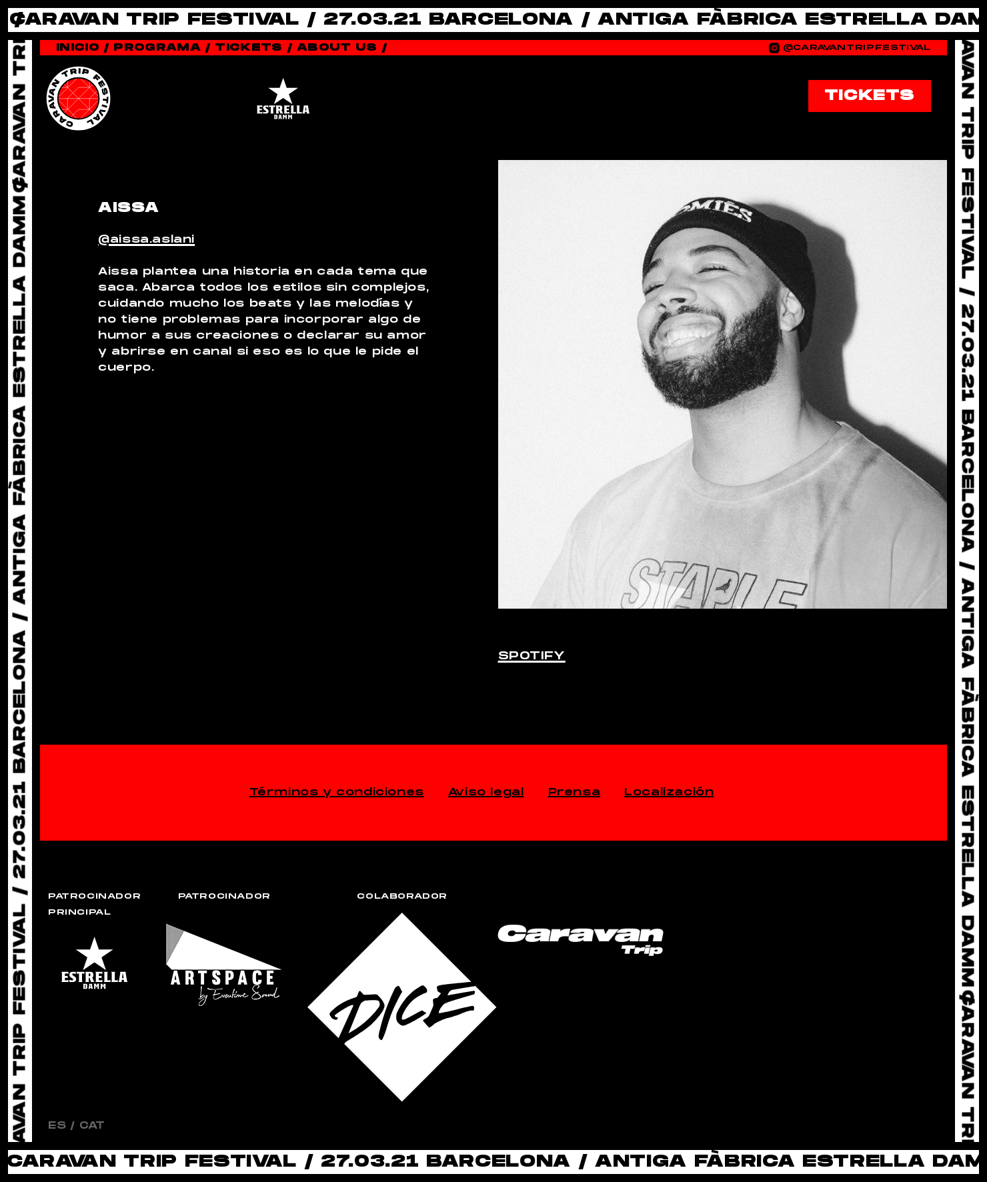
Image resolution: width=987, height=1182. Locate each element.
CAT (92, 1125)
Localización (669, 792)
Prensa (574, 792)
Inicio (82, 47)
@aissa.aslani (146, 239)
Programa (162, 47)
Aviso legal (486, 792)
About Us (342, 47)
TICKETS (869, 96)
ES (57, 1125)
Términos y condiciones (336, 792)
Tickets (254, 47)
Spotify (532, 656)
